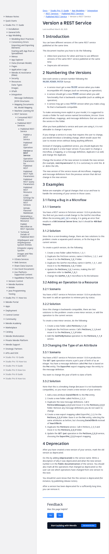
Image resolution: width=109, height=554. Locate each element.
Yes (50, 515)
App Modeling (78, 10)
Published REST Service (56, 16)
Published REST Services (72, 13)
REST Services (52, 13)
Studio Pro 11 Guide (59, 10)
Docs (45, 10)
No (59, 515)
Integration (92, 10)
